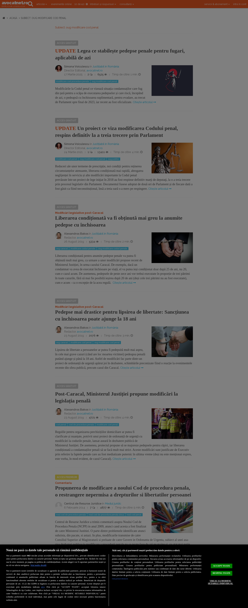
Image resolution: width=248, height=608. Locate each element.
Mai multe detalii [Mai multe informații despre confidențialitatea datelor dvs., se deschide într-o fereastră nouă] (38, 565)
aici (42, 587)
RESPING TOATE (221, 573)
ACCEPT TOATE (221, 563)
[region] (124, 576)
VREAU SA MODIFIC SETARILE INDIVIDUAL (220, 585)
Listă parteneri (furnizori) (124, 579)
